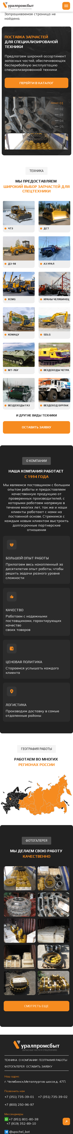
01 (61, 103)
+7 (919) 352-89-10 (21, 1123)
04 (61, 121)
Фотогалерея (14, 1066)
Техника (10, 1060)
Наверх (66, 1121)
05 (61, 126)
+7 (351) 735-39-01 (19, 1097)
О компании (28, 1060)
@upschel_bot (19, 1132)
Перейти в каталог (36, 83)
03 (61, 115)
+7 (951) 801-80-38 (23, 1119)
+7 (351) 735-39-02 (53, 1097)
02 (61, 109)
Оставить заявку (36, 427)
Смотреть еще (36, 1006)
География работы (53, 1060)
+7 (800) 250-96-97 (19, 1104)
